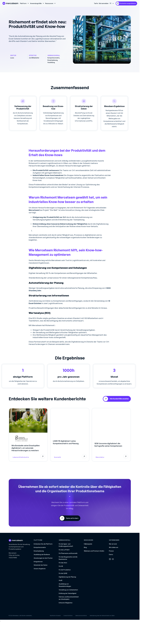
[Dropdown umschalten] (28, 3)
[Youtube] (113, 559)
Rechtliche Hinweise (55, 615)
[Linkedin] (110, 559)
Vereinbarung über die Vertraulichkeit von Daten (102, 615)
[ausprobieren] (126, 3)
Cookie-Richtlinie (68, 615)
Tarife (96, 3)
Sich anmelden (103, 3)
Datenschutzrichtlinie (81, 615)
